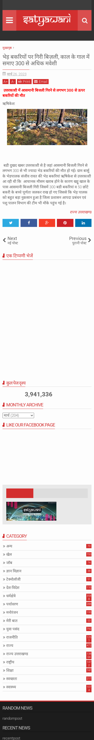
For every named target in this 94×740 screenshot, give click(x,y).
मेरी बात (12, 621)
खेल (9, 554)
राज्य (9, 645)
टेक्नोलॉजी (13, 579)
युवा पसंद (12, 629)
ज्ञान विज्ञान (13, 571)
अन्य (9, 546)
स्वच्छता (11, 678)
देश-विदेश (12, 587)
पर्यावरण (12, 604)
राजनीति (12, 637)
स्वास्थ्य (11, 687)
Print (24, 81)
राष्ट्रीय (10, 662)
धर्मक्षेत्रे (11, 596)
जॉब (9, 563)
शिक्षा (10, 670)
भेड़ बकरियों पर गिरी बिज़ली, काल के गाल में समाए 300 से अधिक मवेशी (46, 60)
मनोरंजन (12, 612)
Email (40, 81)
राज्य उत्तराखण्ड (80, 212)
